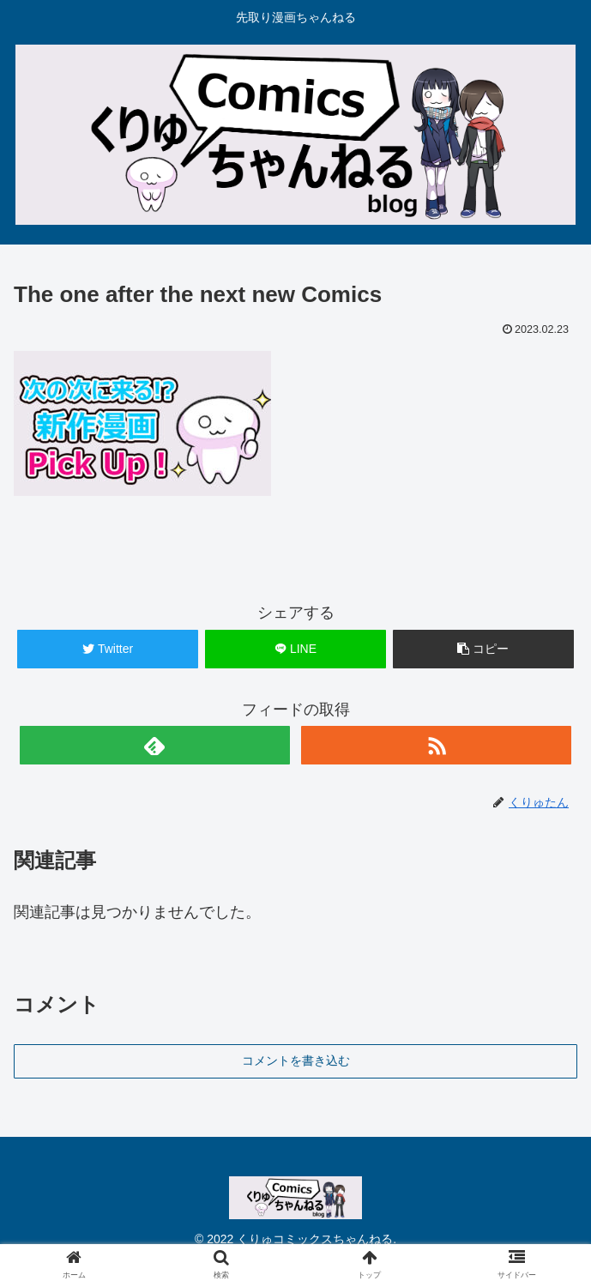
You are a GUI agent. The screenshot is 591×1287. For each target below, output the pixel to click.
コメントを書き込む (296, 1060)
